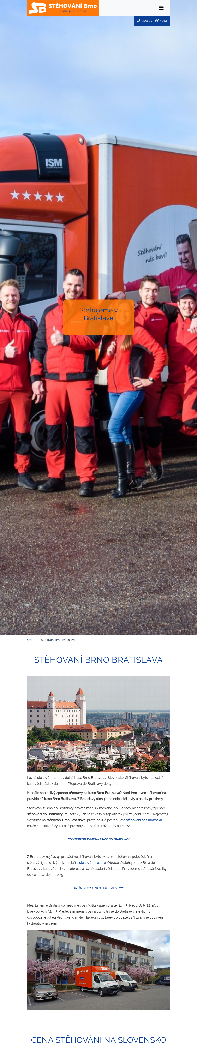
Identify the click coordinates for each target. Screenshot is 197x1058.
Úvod (30, 639)
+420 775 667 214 (152, 21)
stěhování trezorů (92, 863)
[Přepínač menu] (161, 8)
